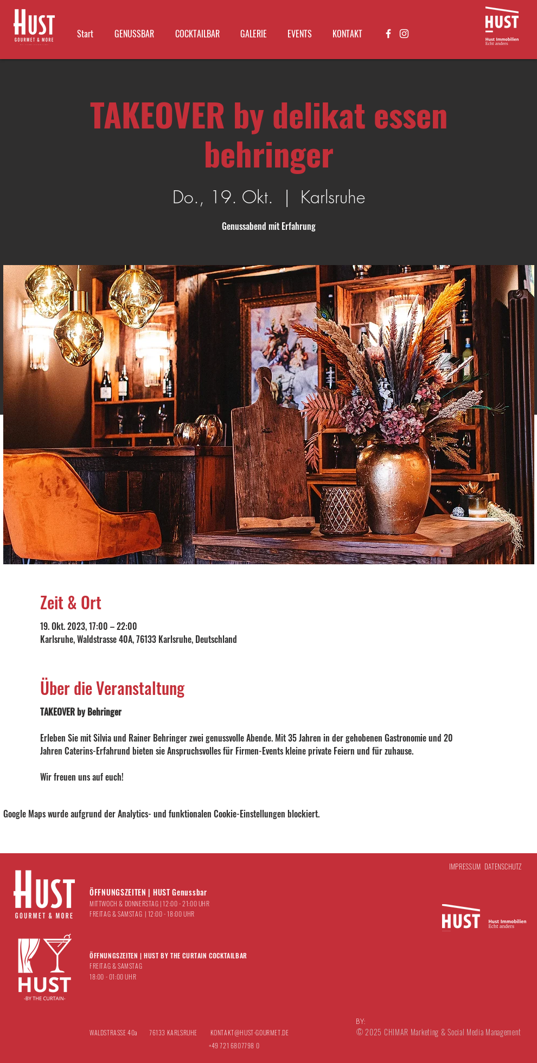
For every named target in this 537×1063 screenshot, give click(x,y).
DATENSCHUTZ (503, 866)
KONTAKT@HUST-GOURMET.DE (249, 1032)
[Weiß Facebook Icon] (388, 34)
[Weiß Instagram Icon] (404, 34)
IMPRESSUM (465, 866)
